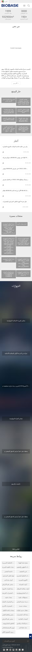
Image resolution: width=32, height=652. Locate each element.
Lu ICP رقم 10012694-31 (7, 647)
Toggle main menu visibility (24, 5)
